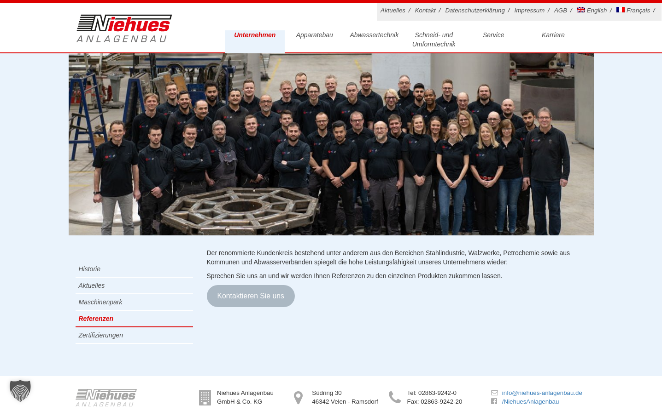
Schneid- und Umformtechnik (434, 39)
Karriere (553, 35)
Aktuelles (393, 10)
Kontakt (425, 10)
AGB (560, 10)
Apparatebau (314, 35)
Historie (89, 269)
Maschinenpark (101, 302)
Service (493, 35)
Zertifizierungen (101, 335)
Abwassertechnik (374, 35)
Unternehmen (254, 35)
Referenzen (96, 318)
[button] (20, 391)
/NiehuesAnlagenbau (530, 401)
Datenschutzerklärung (474, 10)
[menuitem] (593, 11)
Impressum (530, 10)
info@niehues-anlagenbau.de (542, 392)
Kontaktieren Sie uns (250, 296)
